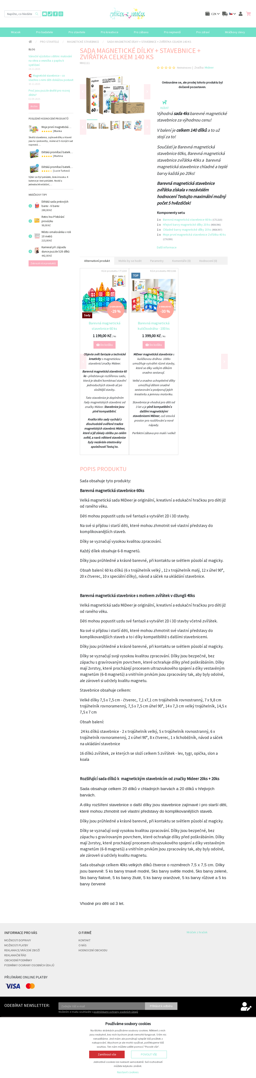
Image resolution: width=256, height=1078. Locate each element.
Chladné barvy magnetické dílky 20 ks (187, 229)
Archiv (34, 106)
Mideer (209, 67)
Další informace (167, 247)
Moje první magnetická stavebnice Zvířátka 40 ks (194, 234)
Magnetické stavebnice (83, 42)
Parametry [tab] (157, 261)
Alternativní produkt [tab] (97, 261)
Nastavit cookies (128, 1072)
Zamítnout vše (107, 1054)
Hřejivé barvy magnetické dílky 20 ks (187, 224)
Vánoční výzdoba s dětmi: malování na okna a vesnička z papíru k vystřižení (50, 60)
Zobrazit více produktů (43, 263)
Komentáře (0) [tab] (181, 261)
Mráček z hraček (197, 932)
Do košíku (104, 345)
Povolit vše (149, 1054)
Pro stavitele (49, 42)
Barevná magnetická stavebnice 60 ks (188, 220)
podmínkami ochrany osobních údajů (115, 1011)
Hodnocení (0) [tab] (208, 261)
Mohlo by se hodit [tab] (130, 261)
